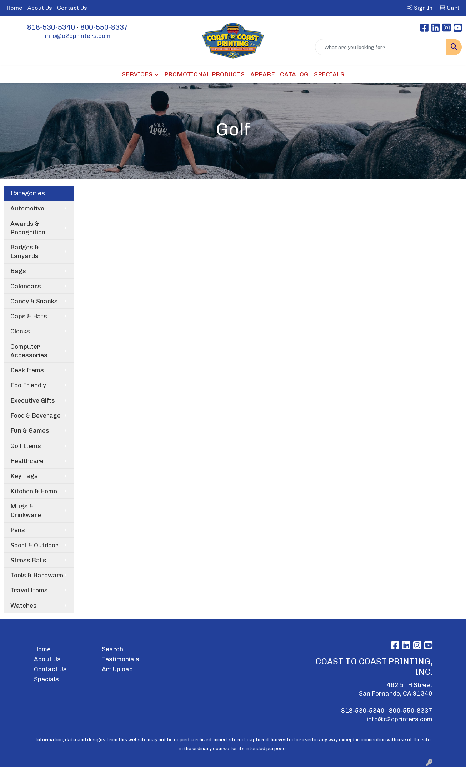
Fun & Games (29, 430)
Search (112, 649)
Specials (46, 679)
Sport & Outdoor (34, 545)
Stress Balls (28, 560)
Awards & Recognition (27, 228)
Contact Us (72, 7)
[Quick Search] (381, 47)
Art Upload (117, 669)
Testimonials (120, 659)
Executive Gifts (32, 400)
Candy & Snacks (34, 301)
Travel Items (29, 590)
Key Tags (24, 475)
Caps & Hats (28, 316)
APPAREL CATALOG (279, 74)
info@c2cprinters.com (78, 35)
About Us (39, 7)
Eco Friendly (28, 385)
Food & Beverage (35, 415)
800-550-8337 (104, 27)
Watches (23, 605)
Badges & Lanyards (24, 251)
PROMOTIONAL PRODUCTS (204, 74)
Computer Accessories (28, 351)
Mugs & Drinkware (25, 510)
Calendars (25, 286)
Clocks (20, 331)
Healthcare (27, 460)
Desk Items (27, 370)
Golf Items (25, 445)
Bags (18, 270)
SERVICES (137, 74)
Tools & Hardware (36, 575)
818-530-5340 (51, 27)
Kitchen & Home (33, 491)
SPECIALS (329, 74)
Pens (17, 529)
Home (14, 7)
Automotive (27, 208)
